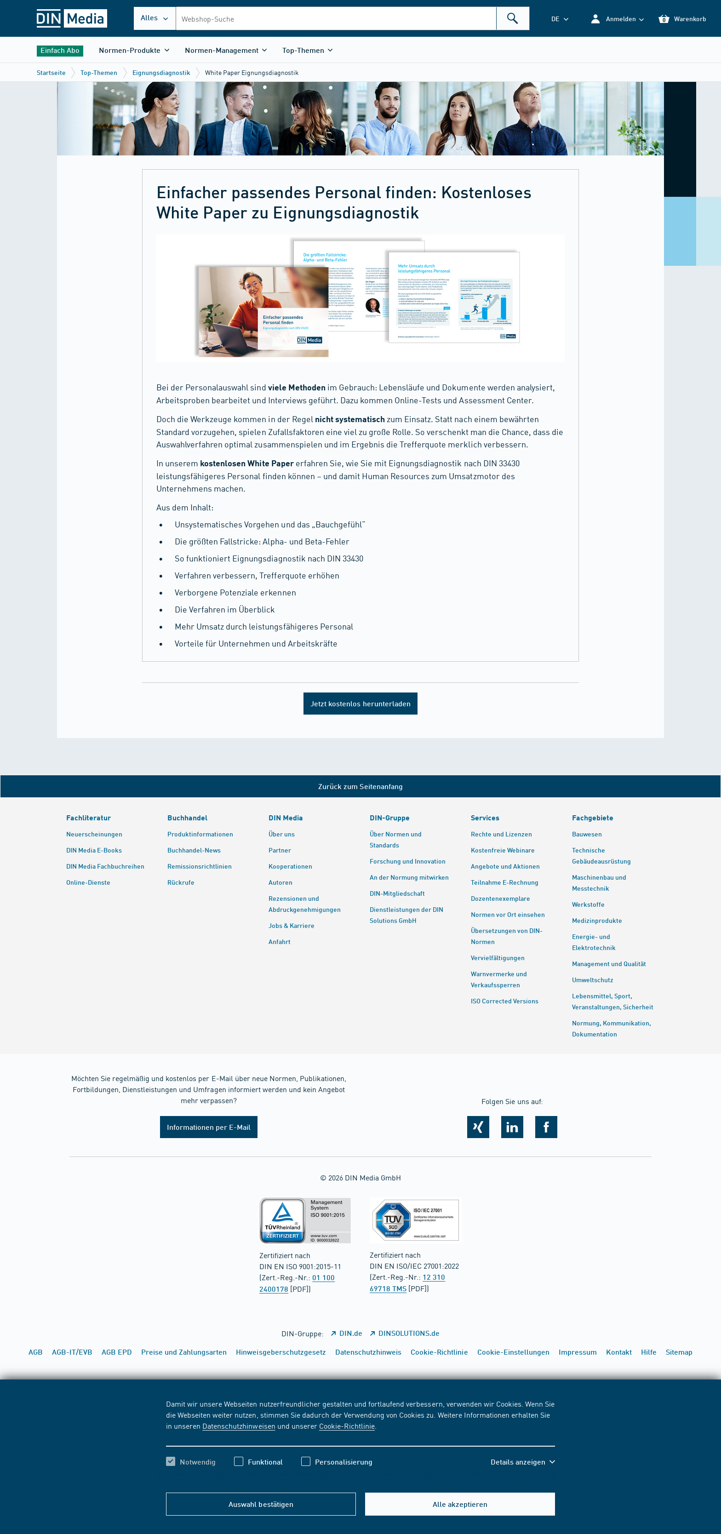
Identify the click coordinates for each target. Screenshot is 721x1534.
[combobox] (352, 18)
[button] (617, 18)
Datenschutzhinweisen (238, 1425)
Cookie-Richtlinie (347, 1425)
